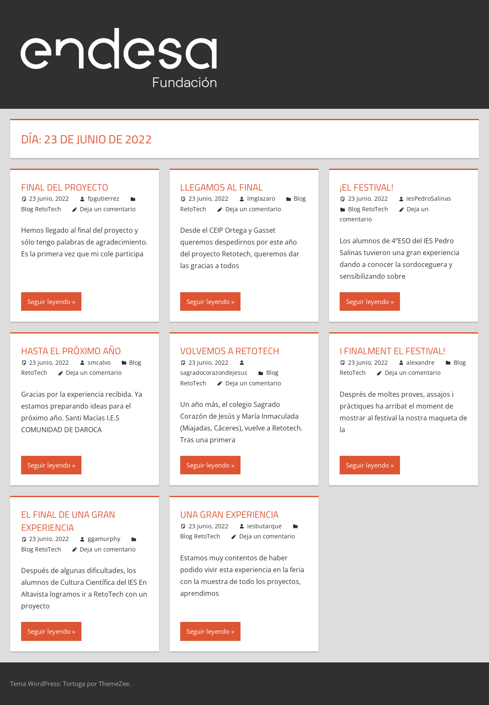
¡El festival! (366, 187)
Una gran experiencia (229, 514)
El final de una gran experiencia (68, 521)
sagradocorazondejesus (213, 373)
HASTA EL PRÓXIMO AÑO (71, 351)
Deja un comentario (107, 209)
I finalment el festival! (392, 351)
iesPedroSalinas (428, 198)
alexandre (420, 362)
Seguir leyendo (48, 301)
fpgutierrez (103, 198)
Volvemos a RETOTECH (229, 351)
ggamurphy (104, 539)
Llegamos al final (221, 187)
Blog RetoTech (41, 209)
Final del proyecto (64, 187)
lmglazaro (261, 198)
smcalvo (99, 362)
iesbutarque (264, 526)
